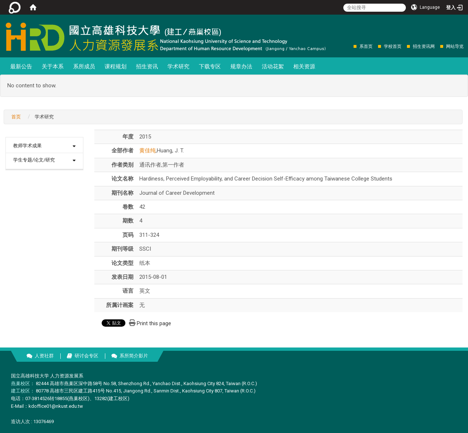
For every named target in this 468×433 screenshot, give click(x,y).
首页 (16, 116)
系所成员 (84, 66)
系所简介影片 (134, 355)
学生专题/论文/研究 (34, 160)
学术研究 (178, 66)
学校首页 (392, 46)
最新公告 (21, 66)
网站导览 (455, 46)
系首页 (366, 46)
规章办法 (241, 66)
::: (349, 46)
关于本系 (53, 66)
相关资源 (304, 66)
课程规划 (116, 66)
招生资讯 (147, 66)
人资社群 (44, 355)
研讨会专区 (86, 355)
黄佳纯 (147, 150)
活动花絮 (273, 66)
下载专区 (210, 66)
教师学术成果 (27, 145)
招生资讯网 (424, 46)
